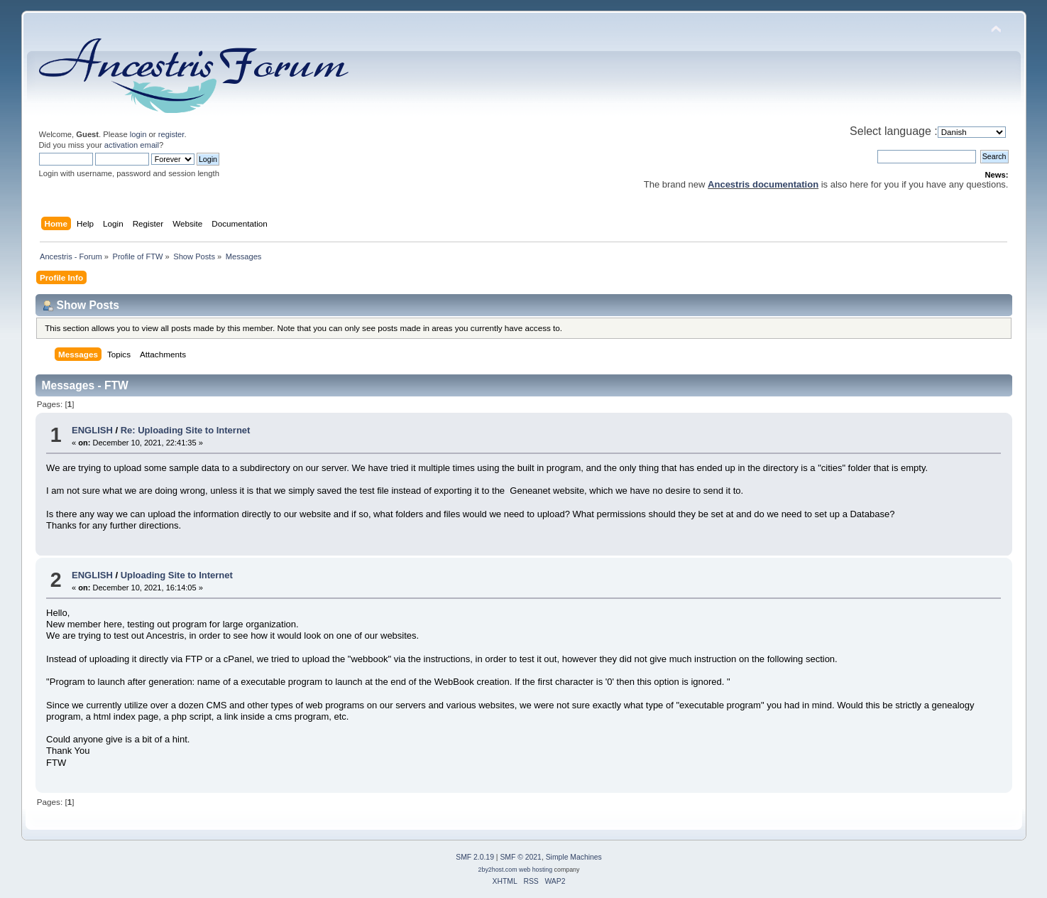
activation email (131, 145)
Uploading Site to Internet (177, 575)
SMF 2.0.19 (475, 857)
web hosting (535, 869)
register (171, 134)
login (138, 134)
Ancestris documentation (763, 184)
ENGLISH (92, 430)
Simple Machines (574, 857)
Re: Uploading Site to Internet (186, 430)
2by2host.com (497, 869)
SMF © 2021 (520, 857)
